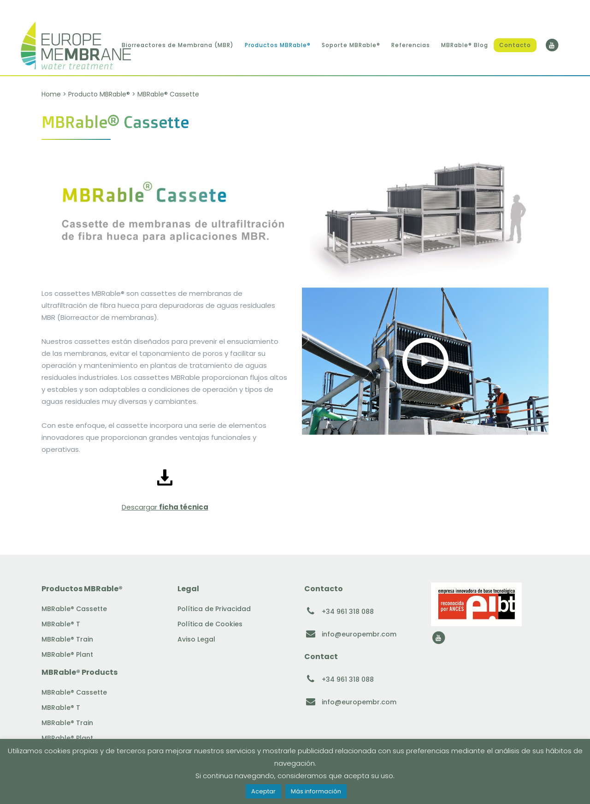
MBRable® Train (67, 639)
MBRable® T (60, 624)
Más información (316, 791)
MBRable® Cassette (74, 608)
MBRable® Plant (67, 654)
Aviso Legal (196, 639)
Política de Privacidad (214, 608)
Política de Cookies (209, 624)
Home (51, 94)
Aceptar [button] (263, 791)
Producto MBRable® (99, 94)
